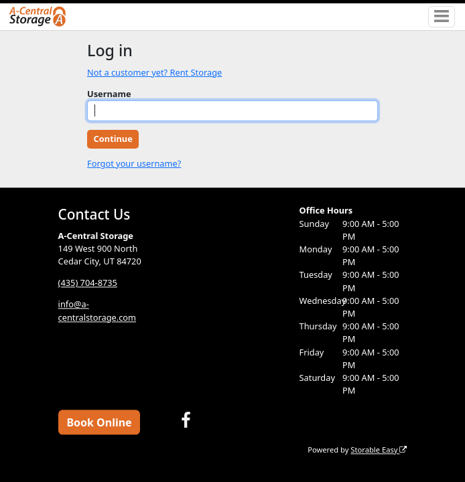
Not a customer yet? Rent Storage (154, 72)
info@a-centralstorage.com (97, 311)
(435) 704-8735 (87, 283)
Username (109, 94)
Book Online (98, 422)
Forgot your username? (134, 163)
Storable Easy (378, 450)
